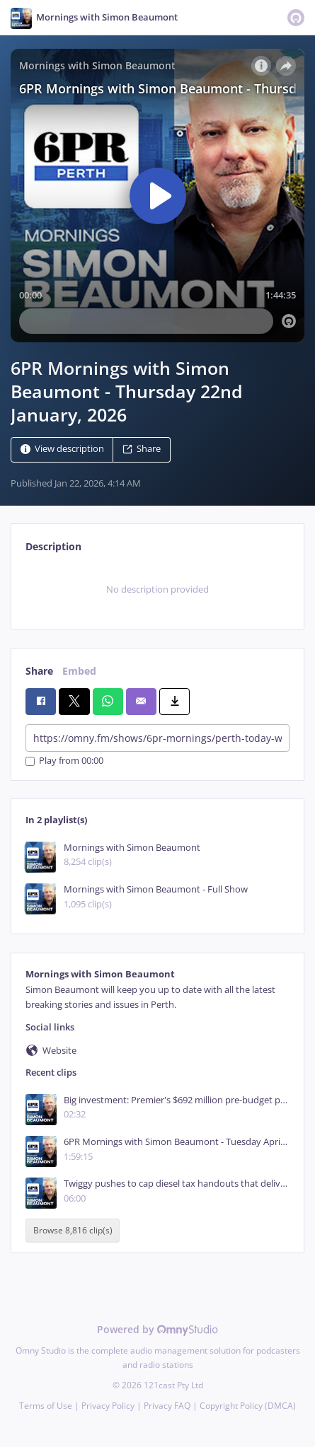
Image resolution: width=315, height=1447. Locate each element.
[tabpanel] (157, 589)
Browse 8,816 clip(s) (73, 1231)
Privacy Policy (107, 1406)
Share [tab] (39, 671)
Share (141, 449)
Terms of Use (45, 1406)
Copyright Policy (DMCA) (248, 1406)
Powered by (157, 1329)
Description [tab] (53, 546)
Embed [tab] (79, 671)
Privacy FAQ (167, 1406)
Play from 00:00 (64, 761)
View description (62, 449)
